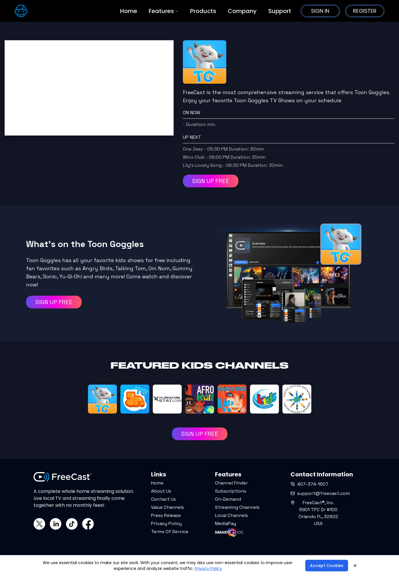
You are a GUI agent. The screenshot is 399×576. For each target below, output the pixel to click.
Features (164, 11)
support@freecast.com (320, 493)
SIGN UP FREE (210, 181)
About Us (161, 491)
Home (128, 11)
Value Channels (167, 507)
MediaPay (225, 523)
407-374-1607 (309, 484)
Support (279, 11)
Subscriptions (230, 491)
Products (203, 11)
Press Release (166, 515)
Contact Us (163, 499)
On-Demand (228, 499)
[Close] (355, 565)
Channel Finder (231, 483)
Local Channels (231, 515)
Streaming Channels (237, 507)
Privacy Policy (166, 523)
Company (242, 11)
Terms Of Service (169, 532)
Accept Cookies (326, 565)
